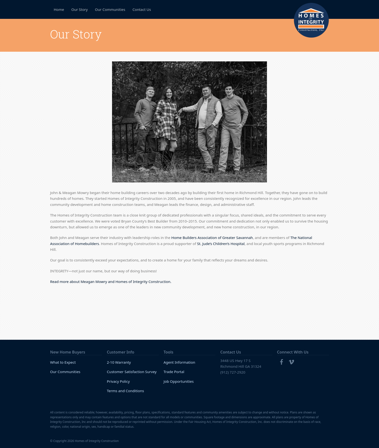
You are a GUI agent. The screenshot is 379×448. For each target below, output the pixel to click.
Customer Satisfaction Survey (132, 371)
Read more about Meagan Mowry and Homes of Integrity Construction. (110, 281)
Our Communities (65, 371)
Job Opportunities (179, 381)
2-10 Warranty (119, 362)
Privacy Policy (118, 381)
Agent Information (179, 362)
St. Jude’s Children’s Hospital (220, 243)
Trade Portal (174, 371)
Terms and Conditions (125, 390)
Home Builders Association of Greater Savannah (212, 237)
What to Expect (63, 362)
